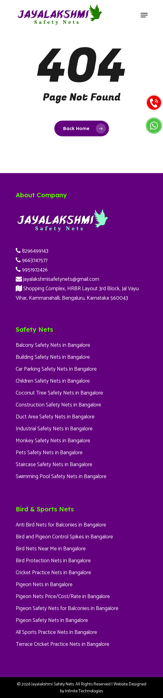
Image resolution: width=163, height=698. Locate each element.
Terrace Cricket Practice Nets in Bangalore (62, 644)
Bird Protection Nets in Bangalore (53, 560)
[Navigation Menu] (144, 15)
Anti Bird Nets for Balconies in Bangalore (61, 525)
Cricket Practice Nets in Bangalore (53, 572)
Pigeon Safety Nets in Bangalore (52, 620)
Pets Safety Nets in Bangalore (49, 452)
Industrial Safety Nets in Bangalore (54, 428)
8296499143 (32, 251)
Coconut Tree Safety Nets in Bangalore (59, 393)
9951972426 (32, 269)
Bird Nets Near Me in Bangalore (51, 548)
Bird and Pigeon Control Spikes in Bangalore (64, 536)
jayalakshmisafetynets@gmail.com (57, 279)
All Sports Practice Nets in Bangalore (56, 632)
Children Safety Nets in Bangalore (53, 381)
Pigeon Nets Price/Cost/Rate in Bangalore (63, 596)
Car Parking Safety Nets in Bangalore (56, 369)
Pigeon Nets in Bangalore (44, 584)
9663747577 (31, 260)
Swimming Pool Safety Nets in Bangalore (61, 476)
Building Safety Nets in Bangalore (53, 357)
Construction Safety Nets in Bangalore (58, 405)
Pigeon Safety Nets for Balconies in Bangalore (67, 608)
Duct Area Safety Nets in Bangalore (55, 416)
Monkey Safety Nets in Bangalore (53, 440)
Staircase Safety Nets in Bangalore (54, 464)
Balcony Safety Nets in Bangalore (53, 345)
